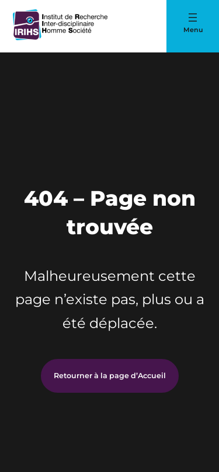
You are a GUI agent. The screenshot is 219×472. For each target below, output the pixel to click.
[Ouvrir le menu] (193, 17)
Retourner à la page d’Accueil (110, 375)
